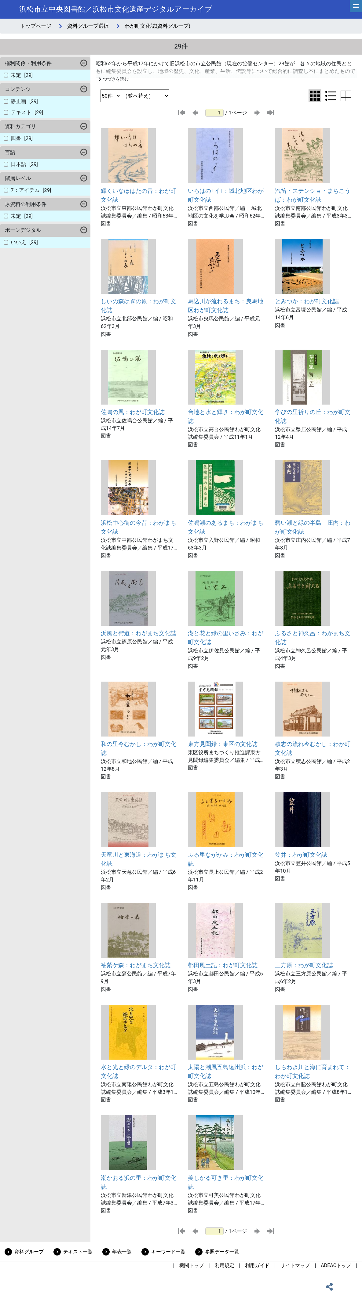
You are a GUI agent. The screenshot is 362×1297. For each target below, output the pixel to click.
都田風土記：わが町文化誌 (223, 965)
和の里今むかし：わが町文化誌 (138, 748)
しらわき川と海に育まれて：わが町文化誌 (312, 1071)
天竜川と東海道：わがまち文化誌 (138, 859)
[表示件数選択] (110, 95)
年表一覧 (122, 1252)
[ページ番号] (214, 113)
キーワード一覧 (168, 1252)
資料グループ (29, 1252)
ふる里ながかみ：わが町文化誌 (225, 859)
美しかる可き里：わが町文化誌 (225, 1182)
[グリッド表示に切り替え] (315, 95)
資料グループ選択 (88, 26)
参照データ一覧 (222, 1252)
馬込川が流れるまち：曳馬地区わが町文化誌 (225, 306)
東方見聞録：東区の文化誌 (223, 744)
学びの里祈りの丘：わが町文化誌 (312, 416)
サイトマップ (295, 1265)
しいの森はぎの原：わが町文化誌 (138, 306)
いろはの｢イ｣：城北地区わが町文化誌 (226, 195)
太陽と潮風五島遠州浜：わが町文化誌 (225, 1071)
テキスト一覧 (78, 1252)
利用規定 (224, 1265)
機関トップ (191, 1265)
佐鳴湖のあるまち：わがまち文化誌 (225, 527)
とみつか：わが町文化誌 (307, 301)
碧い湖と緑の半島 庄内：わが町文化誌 (312, 527)
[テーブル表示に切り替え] (345, 95)
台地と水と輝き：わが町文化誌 (225, 416)
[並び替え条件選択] (145, 95)
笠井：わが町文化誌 (301, 854)
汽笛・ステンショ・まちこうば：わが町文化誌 (312, 195)
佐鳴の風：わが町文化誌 (133, 412)
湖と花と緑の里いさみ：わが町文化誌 (225, 638)
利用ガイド (257, 1265)
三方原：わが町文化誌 (304, 965)
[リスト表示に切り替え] (330, 95)
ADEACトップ (336, 1265)
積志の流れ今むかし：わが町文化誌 (312, 748)
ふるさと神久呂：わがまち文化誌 (312, 638)
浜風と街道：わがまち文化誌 (138, 633)
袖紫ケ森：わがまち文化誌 (135, 965)
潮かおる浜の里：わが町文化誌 (138, 1182)
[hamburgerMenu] (356, 6)
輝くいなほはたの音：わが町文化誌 (138, 195)
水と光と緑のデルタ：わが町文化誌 (138, 1071)
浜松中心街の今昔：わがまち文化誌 (138, 527)
